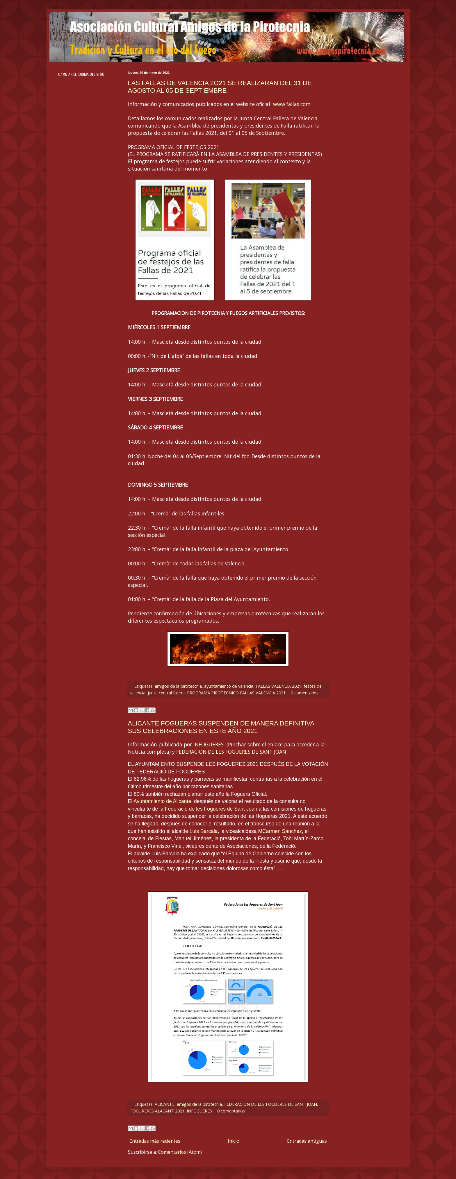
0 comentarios (304, 693)
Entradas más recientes (154, 1141)
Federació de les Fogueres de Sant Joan (211, 809)
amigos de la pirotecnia (199, 1104)
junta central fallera (166, 693)
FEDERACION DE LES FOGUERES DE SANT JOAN (231, 751)
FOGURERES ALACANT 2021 (157, 1111)
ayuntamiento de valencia (228, 686)
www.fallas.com (292, 104)
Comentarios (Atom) (180, 1152)
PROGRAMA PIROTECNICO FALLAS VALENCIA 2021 (236, 693)
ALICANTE (164, 1104)
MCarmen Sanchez (280, 831)
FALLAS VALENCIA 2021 (278, 686)
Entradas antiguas (307, 1141)
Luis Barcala (204, 831)
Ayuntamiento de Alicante (162, 801)
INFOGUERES (208, 744)
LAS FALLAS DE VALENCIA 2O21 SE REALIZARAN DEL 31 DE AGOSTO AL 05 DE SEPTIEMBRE (220, 86)
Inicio (233, 1141)
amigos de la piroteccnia (178, 686)
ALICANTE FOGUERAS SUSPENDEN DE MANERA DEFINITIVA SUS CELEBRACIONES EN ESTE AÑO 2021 (221, 727)
